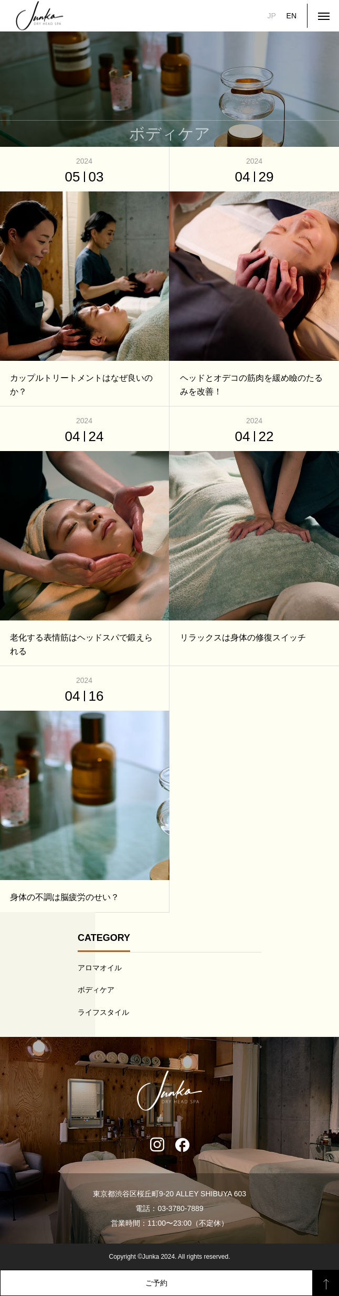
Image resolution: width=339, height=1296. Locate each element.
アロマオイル (100, 967)
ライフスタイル (103, 1012)
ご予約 (156, 1283)
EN (291, 16)
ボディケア (96, 990)
